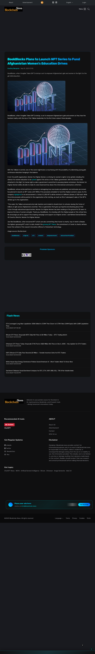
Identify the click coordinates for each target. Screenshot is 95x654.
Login (84, 2)
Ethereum (49, 471)
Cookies (82, 518)
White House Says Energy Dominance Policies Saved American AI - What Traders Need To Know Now (39, 362)
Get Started (84, 504)
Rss (6, 454)
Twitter (7, 448)
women (40, 235)
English (69, 2)
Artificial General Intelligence (30, 471)
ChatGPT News (9, 471)
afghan (25, 235)
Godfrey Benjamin (13, 68)
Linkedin (7, 445)
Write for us (53, 434)
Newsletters (9, 451)
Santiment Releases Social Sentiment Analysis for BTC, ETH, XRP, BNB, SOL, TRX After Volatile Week (39, 371)
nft (33, 235)
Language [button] (58, 518)
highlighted (18, 194)
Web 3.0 (68, 471)
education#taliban (67, 235)
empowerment (52, 235)
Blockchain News (15, 518)
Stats (89, 518)
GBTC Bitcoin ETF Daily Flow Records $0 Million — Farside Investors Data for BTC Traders (36, 353)
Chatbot (9, 424)
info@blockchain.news (28, 506)
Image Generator (59, 471)
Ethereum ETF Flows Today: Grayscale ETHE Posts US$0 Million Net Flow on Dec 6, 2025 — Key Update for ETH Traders (46, 344)
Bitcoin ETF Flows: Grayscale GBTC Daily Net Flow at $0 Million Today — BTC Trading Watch (36, 335)
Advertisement (28, 2)
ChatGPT (7, 428)
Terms (68, 518)
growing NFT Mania (49, 224)
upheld (34, 179)
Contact (51, 431)
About (11, 2)
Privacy (74, 518)
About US (52, 425)
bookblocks (15, 235)
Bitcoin (43, 471)
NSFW (18, 471)
